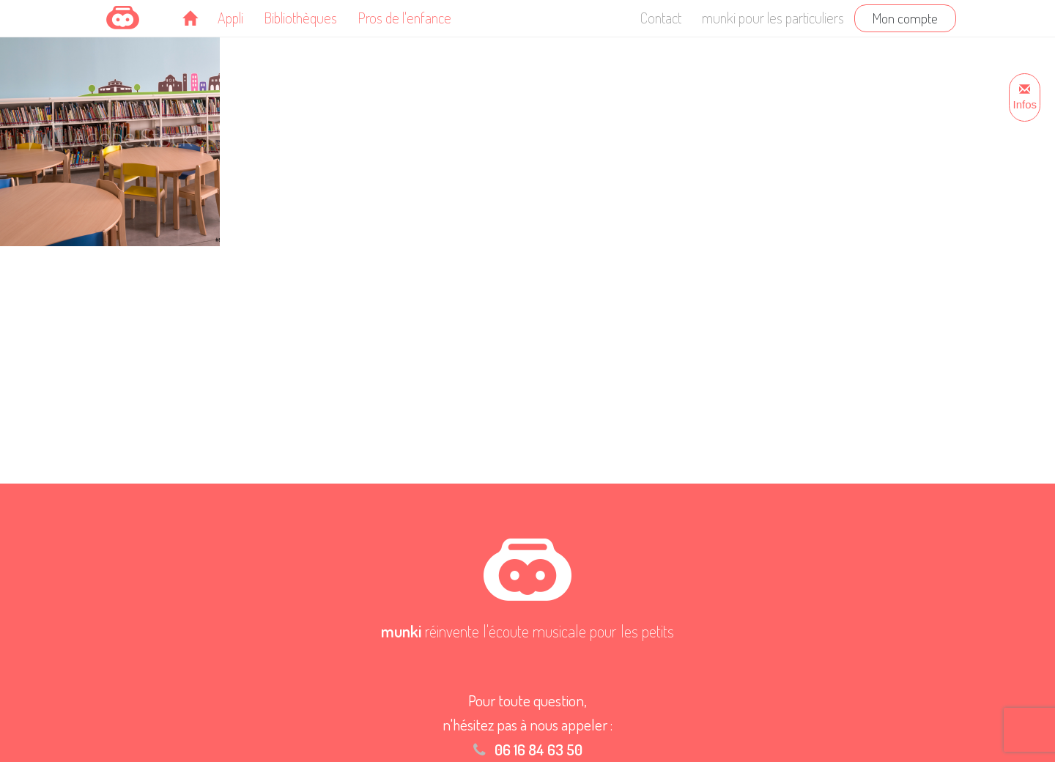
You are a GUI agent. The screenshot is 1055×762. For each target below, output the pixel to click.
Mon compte (905, 18)
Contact (660, 17)
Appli (230, 17)
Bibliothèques (300, 17)
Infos (1025, 97)
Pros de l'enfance (404, 17)
